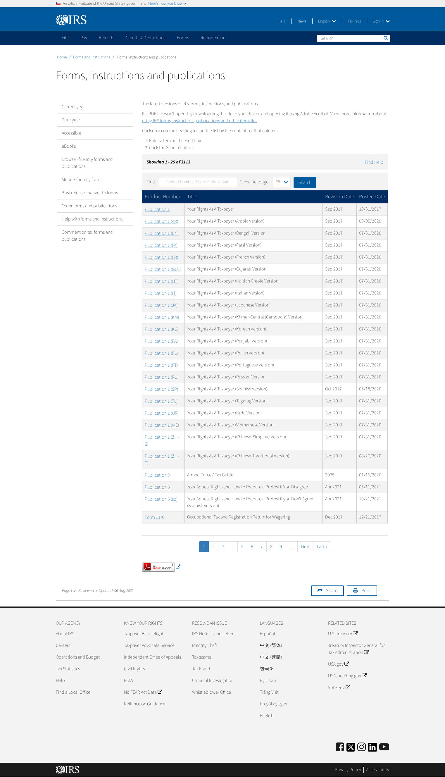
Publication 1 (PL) (161, 353)
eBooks (69, 146)
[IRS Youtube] (384, 747)
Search (385, 38)
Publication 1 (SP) (161, 389)
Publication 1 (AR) (161, 221)
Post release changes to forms (90, 192)
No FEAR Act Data (143, 692)
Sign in (381, 21)
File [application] (65, 38)
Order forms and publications (89, 206)
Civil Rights (134, 669)
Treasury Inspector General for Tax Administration (356, 649)
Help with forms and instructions (92, 219)
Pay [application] (83, 38)
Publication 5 (157, 487)
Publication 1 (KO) (162, 329)
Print (366, 590)
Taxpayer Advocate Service (149, 645)
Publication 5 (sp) (161, 499)
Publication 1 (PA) (161, 341)
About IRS (65, 633)
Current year (73, 107)
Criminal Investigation (213, 680)
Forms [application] (183, 38)
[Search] (353, 38)
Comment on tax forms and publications (87, 235)
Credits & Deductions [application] (145, 38)
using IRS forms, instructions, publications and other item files (199, 121)
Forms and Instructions (91, 57)
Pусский (268, 680)
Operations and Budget (78, 657)
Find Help (374, 162)
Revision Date (339, 196)
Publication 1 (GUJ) (163, 269)
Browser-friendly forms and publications (87, 163)
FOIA (128, 680)
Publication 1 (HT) (161, 281)
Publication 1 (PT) (161, 365)
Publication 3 (157, 475)
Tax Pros (354, 21)
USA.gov (338, 664)
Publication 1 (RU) (162, 377)
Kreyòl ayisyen (273, 704)
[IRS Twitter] (350, 749)
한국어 (267, 669)
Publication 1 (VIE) (162, 425)
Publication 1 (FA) (161, 245)
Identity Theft (204, 645)
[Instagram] (361, 747)
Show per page (254, 182)
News (301, 21)
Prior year (71, 120)
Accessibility (377, 770)
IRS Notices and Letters (213, 633)
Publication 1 (157, 209)
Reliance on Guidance (144, 704)
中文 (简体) (271, 645)
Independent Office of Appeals (152, 657)
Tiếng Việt (269, 692)
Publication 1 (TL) (161, 401)
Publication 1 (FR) (161, 257)
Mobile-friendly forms (82, 179)
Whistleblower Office (211, 692)
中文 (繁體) (271, 657)
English (327, 21)
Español (267, 633)
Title (191, 196)
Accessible (71, 133)
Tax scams (201, 657)
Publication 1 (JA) (161, 305)
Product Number (162, 196)
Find (150, 182)
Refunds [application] (106, 38)
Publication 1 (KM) (162, 317)
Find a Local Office (73, 692)
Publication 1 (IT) (161, 293)
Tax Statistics (68, 669)
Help (282, 21)
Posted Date (372, 196)
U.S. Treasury (342, 633)
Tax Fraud (201, 669)
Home (62, 57)
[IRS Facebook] (340, 747)
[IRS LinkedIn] (372, 749)
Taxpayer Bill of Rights (144, 633)
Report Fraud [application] (213, 38)
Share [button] (331, 590)
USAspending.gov (347, 676)
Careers (63, 645)
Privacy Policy (348, 770)
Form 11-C (155, 517)
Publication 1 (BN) (162, 233)
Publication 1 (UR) (162, 413)
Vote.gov (339, 687)
